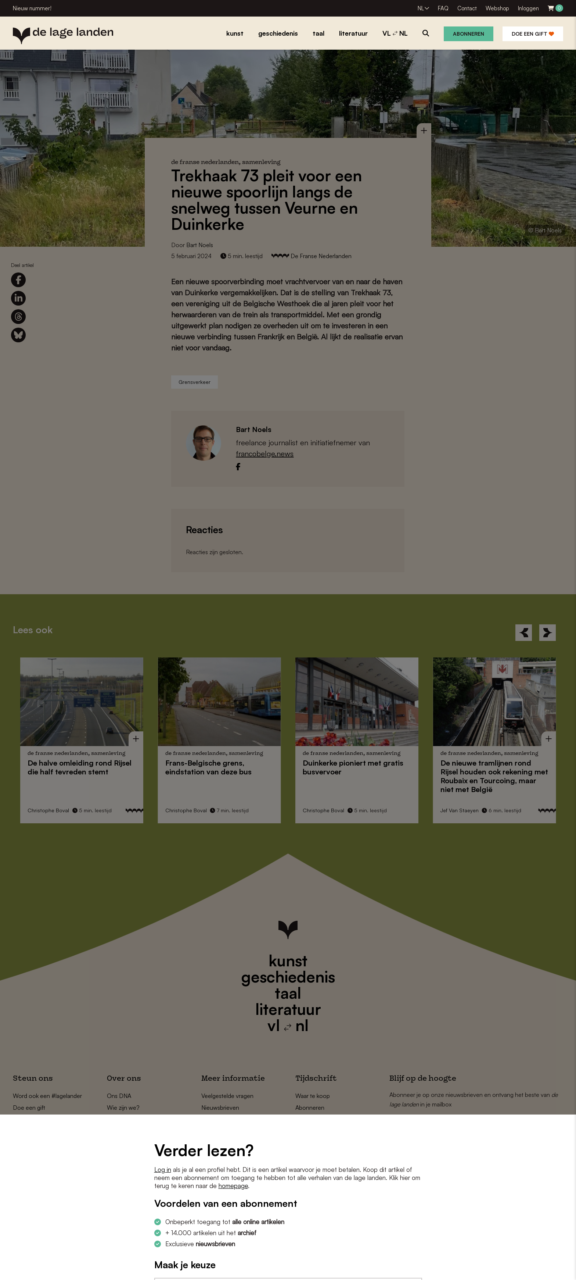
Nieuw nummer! (32, 8)
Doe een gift (533, 34)
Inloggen (528, 8)
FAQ (443, 8)
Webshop (497, 8)
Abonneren (468, 34)
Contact (467, 8)
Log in (162, 1169)
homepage (233, 1186)
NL (421, 8)
